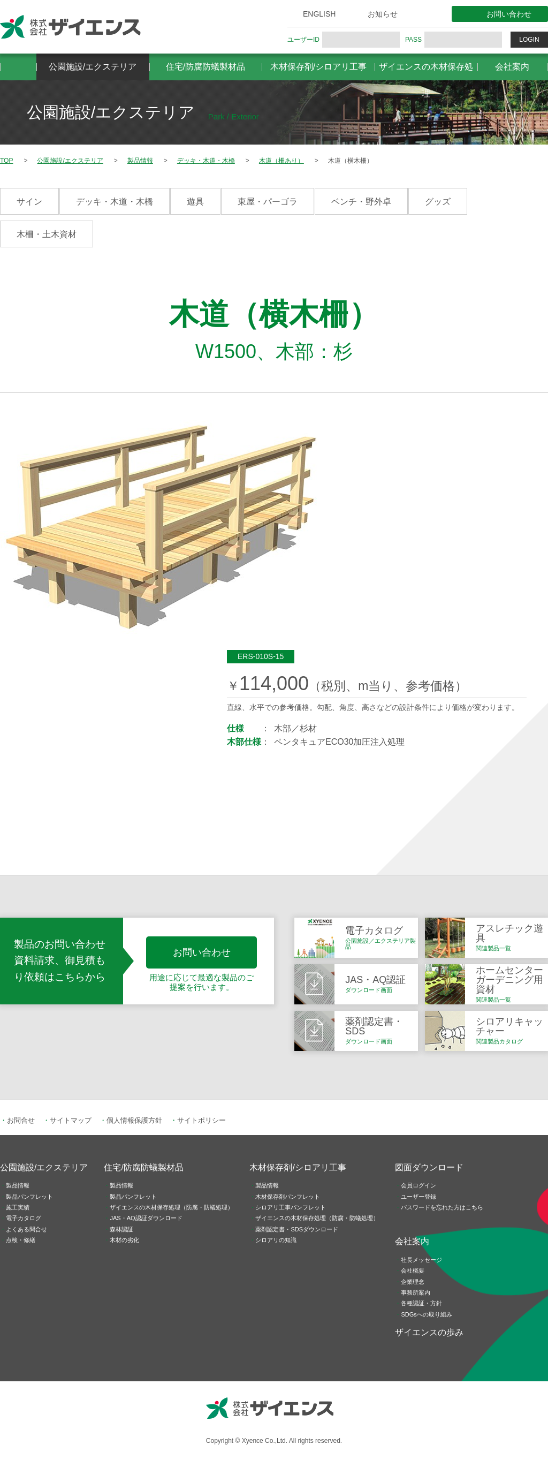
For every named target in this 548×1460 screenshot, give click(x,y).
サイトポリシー (201, 1120)
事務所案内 (415, 1292)
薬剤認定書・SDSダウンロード (296, 1229)
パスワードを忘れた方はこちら (442, 1207)
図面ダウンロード (429, 1167)
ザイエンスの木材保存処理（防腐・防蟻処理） (171, 1207)
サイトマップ (71, 1120)
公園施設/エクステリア (92, 66)
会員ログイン (418, 1185)
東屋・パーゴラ (268, 201)
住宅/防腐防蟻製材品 (205, 66)
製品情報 (17, 1185)
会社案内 (512, 66)
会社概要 (412, 1270)
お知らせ (383, 14)
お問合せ (21, 1120)
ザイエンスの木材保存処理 (426, 71)
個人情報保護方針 (134, 1120)
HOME (18, 67)
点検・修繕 (20, 1240)
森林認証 (121, 1229)
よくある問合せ (26, 1229)
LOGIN (529, 39)
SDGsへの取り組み (426, 1314)
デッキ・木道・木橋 (114, 201)
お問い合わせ (508, 14)
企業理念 (412, 1282)
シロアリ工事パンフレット (290, 1207)
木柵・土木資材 (47, 234)
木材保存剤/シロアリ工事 (318, 66)
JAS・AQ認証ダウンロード (146, 1218)
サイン (29, 201)
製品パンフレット (29, 1196)
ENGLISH (319, 14)
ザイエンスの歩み (429, 1332)
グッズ (438, 201)
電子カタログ (23, 1218)
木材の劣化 (124, 1240)
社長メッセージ (421, 1260)
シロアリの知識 (275, 1240)
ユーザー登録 (418, 1196)
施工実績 (17, 1207)
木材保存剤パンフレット (287, 1196)
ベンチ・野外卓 (361, 201)
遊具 (195, 201)
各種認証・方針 (421, 1303)
